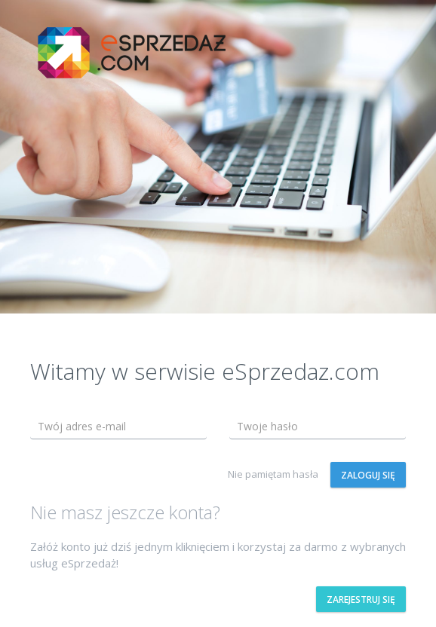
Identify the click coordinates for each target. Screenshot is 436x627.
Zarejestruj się (361, 599)
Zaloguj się (368, 475)
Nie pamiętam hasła (273, 474)
